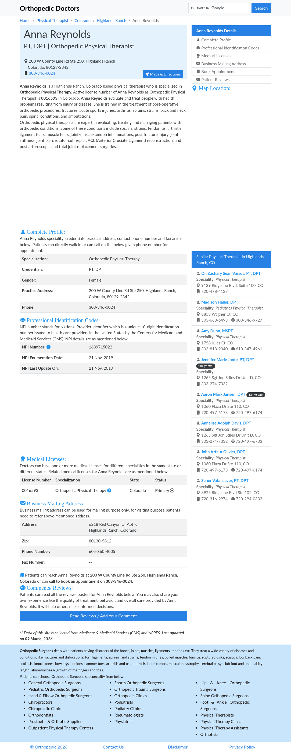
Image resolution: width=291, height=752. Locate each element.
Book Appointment (215, 71)
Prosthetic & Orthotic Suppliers (56, 721)
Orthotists (209, 734)
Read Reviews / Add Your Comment (103, 615)
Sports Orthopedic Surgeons (139, 682)
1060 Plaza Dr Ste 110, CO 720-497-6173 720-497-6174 (230, 403)
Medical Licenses (213, 55)
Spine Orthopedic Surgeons (224, 695)
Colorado (82, 20)
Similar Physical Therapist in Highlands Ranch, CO (230, 259)
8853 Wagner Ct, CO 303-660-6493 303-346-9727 (229, 311)
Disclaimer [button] (178, 746)
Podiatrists (123, 702)
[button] (48, 346)
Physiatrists (124, 721)
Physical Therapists (217, 715)
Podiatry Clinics (127, 708)
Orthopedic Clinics (130, 695)
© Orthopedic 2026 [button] (48, 746)
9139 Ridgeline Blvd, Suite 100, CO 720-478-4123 (229, 282)
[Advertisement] (103, 188)
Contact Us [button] (113, 746)
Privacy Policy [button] (242, 746)
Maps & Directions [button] (163, 74)
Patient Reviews (212, 79)
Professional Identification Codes (227, 47)
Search (261, 7)
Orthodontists (40, 715)
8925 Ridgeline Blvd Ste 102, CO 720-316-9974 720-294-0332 (229, 489)
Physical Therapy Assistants (224, 727)
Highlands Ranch (111, 20)
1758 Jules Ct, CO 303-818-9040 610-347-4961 (229, 339)
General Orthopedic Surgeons (54, 682)
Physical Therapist (52, 20)
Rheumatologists (128, 715)
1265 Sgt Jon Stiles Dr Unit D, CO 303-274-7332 (228, 371)
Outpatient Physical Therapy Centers (60, 727)
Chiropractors (40, 702)
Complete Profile (213, 39)
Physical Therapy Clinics (221, 721)
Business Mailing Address (221, 63)
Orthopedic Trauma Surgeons (140, 689)
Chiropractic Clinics (45, 708)
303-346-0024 (42, 73)
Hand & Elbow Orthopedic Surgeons (60, 695)
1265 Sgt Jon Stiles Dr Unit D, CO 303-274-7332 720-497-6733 (229, 432)
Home (25, 20)
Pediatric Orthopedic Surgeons (55, 689)
